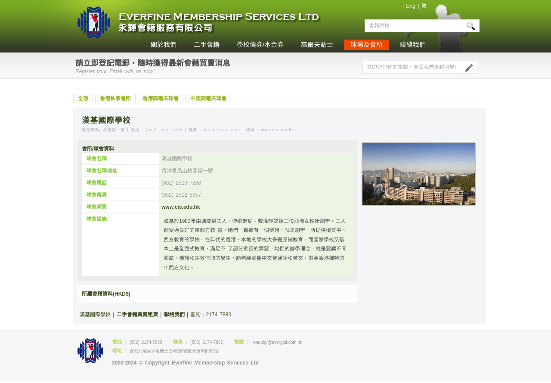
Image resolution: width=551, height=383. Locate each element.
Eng (410, 6)
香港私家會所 (115, 99)
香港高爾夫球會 (160, 99)
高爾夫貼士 (317, 44)
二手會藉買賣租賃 (137, 315)
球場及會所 (366, 44)
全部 (83, 99)
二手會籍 (207, 44)
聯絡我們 (413, 44)
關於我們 (163, 44)
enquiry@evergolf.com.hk (277, 342)
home (133, 45)
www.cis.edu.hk (180, 207)
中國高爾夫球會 (208, 99)
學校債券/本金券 (260, 44)
